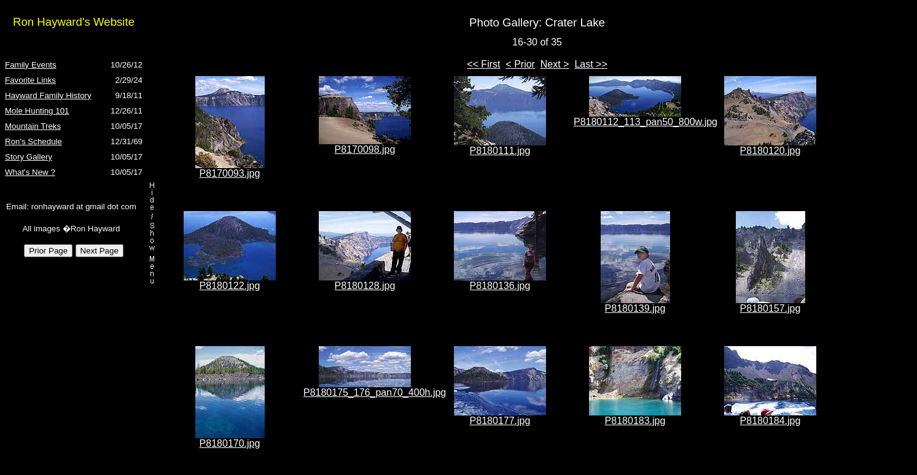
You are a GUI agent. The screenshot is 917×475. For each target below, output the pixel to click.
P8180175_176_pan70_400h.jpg (374, 392)
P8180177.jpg (500, 420)
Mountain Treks (33, 126)
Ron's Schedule (33, 141)
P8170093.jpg (230, 173)
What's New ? (30, 172)
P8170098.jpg (365, 149)
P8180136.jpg (500, 285)
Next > (554, 64)
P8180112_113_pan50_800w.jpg (645, 122)
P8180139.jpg (635, 308)
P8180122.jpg (230, 285)
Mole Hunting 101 (37, 110)
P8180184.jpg (770, 420)
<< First (483, 64)
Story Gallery (28, 156)
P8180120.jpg (770, 150)
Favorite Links (30, 80)
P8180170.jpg (230, 443)
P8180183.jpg (635, 420)
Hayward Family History (48, 95)
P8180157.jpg (770, 308)
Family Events (31, 64)
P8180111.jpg (500, 150)
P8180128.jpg (365, 285)
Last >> (590, 64)
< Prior (520, 64)
